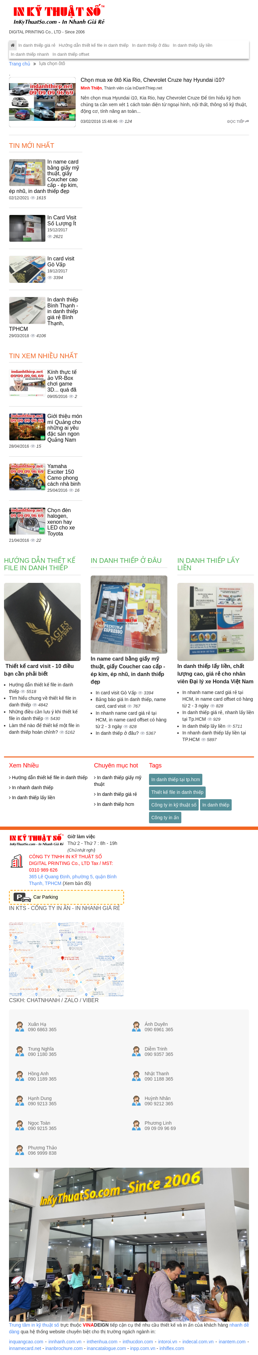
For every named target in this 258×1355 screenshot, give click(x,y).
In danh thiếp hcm (114, 804)
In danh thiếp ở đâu (150, 45)
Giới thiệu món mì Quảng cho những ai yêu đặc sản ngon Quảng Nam (64, 427)
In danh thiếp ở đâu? (118, 733)
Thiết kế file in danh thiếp (177, 792)
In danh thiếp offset (71, 54)
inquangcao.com (26, 1341)
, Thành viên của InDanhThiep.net (121, 88)
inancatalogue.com (106, 1348)
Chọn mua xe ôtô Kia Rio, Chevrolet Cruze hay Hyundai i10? (153, 80)
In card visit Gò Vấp (60, 261)
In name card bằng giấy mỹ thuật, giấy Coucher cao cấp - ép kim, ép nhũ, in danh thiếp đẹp (128, 670)
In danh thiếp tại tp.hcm (175, 779)
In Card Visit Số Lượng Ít (61, 220)
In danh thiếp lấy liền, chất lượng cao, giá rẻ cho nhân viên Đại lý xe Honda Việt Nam (215, 673)
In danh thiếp (215, 805)
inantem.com (232, 1341)
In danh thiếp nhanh (30, 54)
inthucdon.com (138, 1341)
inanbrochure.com (64, 1348)
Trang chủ (19, 63)
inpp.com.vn (142, 1348)
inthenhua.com (102, 1341)
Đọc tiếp (238, 122)
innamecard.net (25, 1348)
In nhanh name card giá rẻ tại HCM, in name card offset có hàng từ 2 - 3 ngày (131, 719)
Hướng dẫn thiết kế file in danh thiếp (93, 45)
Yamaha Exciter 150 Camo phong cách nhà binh (64, 475)
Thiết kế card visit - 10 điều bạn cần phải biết (39, 670)
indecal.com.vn (197, 1341)
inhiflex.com (171, 1348)
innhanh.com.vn (65, 1341)
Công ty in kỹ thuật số (173, 805)
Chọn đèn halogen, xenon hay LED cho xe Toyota (61, 521)
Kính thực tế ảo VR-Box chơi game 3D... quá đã (62, 381)
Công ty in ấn (165, 817)
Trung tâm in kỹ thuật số (34, 1325)
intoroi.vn (167, 1341)
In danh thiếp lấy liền (192, 45)
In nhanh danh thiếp (31, 787)
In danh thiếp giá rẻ (36, 45)
